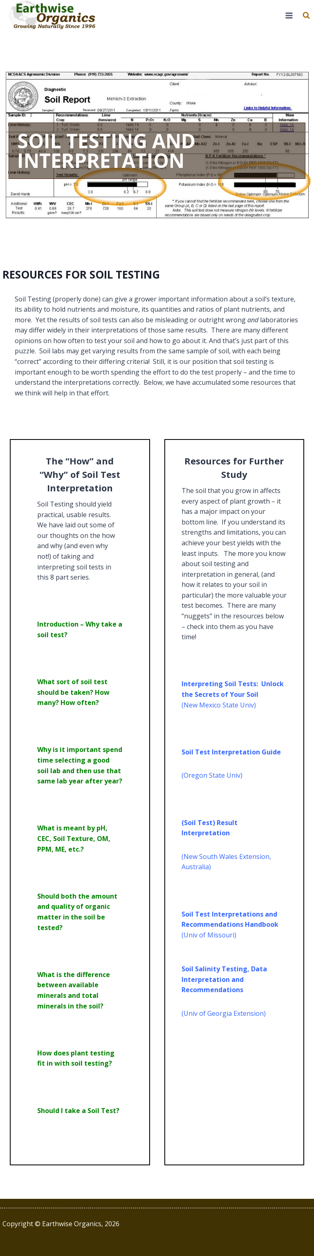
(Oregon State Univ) (212, 775)
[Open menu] (289, 15)
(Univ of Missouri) (209, 934)
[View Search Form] (306, 15)
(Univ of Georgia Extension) (224, 1013)
